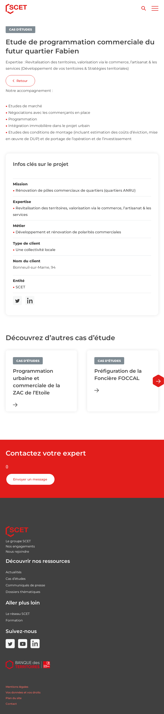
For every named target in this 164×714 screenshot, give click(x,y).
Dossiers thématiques (23, 592)
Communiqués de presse (25, 585)
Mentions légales (17, 686)
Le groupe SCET (18, 541)
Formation (14, 620)
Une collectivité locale (35, 250)
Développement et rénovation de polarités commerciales (68, 232)
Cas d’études (16, 579)
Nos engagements (20, 546)
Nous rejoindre (17, 551)
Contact (11, 703)
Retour (20, 81)
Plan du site (13, 698)
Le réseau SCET (18, 614)
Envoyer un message (30, 479)
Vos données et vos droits (23, 692)
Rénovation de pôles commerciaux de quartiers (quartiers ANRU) (75, 190)
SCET (20, 287)
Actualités (13, 572)
